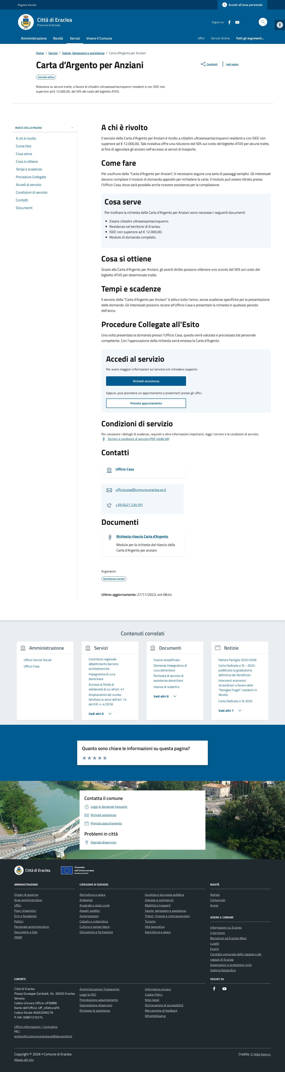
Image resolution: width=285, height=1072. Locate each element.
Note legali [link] (152, 999)
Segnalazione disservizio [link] (96, 1005)
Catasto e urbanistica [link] (94, 921)
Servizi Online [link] (220, 38)
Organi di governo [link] (26, 894)
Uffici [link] (201, 38)
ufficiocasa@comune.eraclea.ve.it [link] (141, 489)
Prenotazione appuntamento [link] (99, 999)
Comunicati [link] (217, 900)
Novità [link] (58, 38)
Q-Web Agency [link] (261, 1054)
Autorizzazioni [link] (89, 916)
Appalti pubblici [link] (90, 910)
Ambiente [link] (86, 900)
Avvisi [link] (214, 905)
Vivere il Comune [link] (99, 38)
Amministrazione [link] (34, 38)
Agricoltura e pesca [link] (92, 894)
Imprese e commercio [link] (159, 900)
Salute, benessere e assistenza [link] (165, 910)
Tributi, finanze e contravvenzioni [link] (167, 916)
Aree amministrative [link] (28, 900)
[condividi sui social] (208, 64)
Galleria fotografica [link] (223, 970)
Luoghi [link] (214, 943)
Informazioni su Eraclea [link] (226, 927)
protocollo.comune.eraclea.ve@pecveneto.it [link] (43, 1036)
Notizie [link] (215, 894)
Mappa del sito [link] (24, 1059)
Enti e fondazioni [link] (25, 916)
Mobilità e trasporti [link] (158, 905)
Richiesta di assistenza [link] (95, 1010)
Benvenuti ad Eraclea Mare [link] (228, 938)
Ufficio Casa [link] (125, 469)
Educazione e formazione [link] (96, 932)
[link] (280, 25)
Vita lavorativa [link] (154, 926)
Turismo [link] (150, 921)
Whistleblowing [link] (155, 1015)
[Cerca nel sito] (263, 22)
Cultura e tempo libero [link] (95, 926)
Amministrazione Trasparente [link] (99, 989)
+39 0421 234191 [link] (129, 504)
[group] (45, 683)
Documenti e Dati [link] (26, 932)
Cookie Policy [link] (153, 994)
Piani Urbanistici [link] (25, 910)
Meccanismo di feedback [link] (161, 1010)
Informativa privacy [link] (158, 989)
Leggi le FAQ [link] (88, 994)
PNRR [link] (18, 937)
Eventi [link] (214, 948)
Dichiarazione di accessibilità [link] (164, 1005)
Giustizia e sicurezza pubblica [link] (164, 894)
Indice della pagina (44, 128)
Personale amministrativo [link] (31, 926)
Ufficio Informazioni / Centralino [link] (35, 1026)
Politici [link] (18, 921)
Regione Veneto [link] (27, 5)
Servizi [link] (75, 38)
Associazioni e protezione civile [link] (231, 964)
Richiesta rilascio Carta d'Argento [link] (142, 536)
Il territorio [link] (217, 932)
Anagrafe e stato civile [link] (95, 905)
